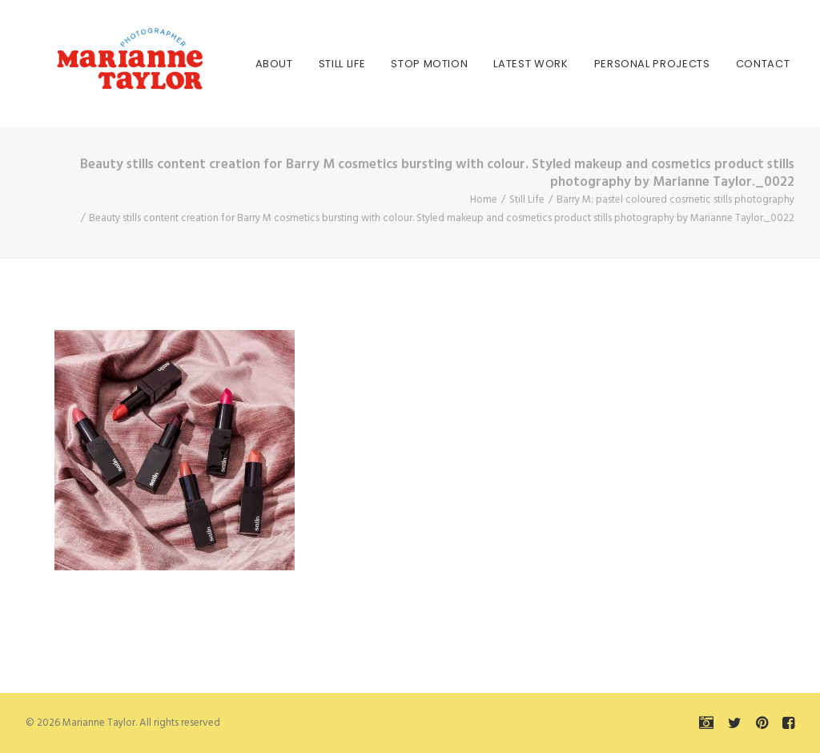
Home (483, 199)
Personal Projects (604, 63)
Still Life (294, 63)
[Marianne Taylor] (101, 64)
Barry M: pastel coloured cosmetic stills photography (675, 199)
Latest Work (483, 63)
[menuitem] (226, 63)
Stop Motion (382, 63)
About (226, 63)
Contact (715, 63)
